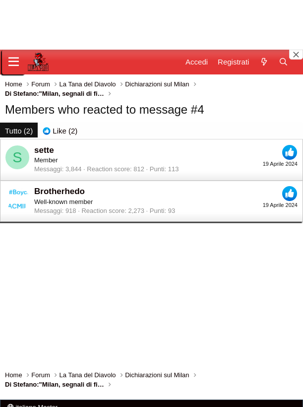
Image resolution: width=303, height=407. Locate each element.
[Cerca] (283, 62)
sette (44, 150)
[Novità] (263, 62)
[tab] (60, 131)
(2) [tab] (19, 131)
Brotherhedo (59, 191)
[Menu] (13, 62)
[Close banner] (296, 55)
